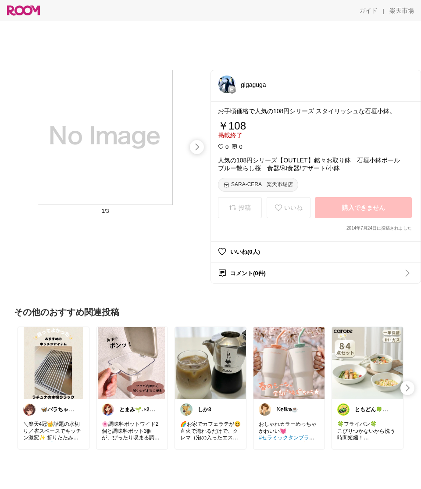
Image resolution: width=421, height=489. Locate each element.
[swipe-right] (197, 147)
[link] (53, 362)
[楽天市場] (401, 10)
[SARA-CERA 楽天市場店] (258, 185)
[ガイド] (368, 10)
